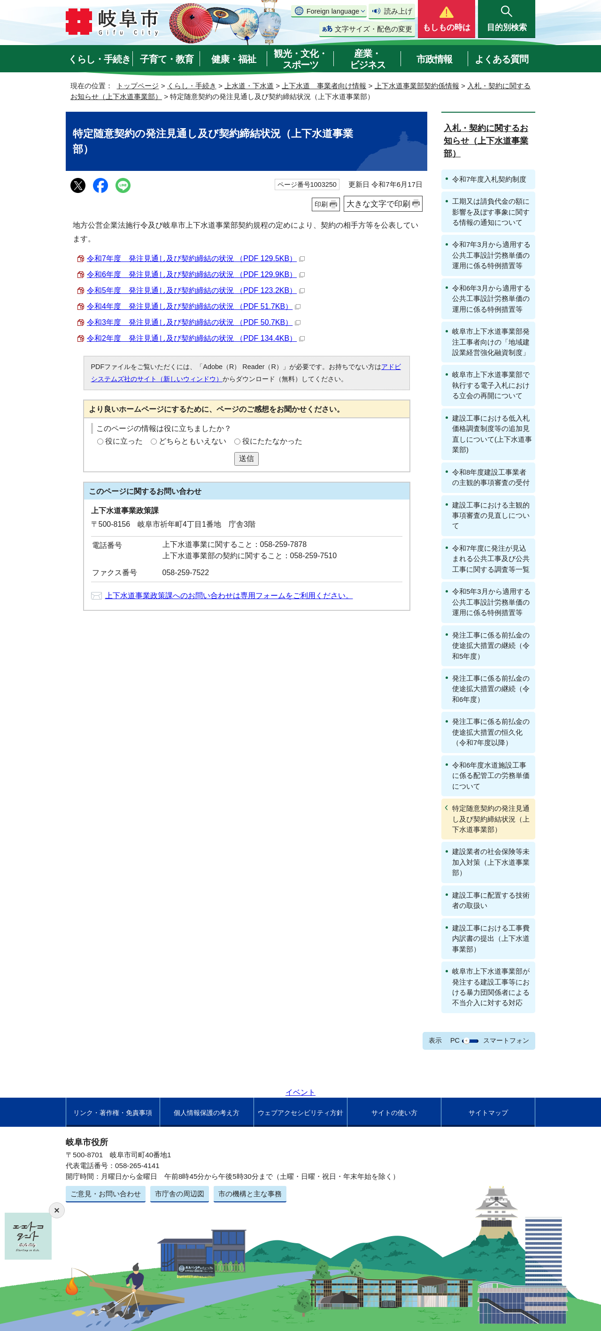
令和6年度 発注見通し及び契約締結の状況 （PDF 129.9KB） (196, 274)
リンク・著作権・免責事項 (112, 1112)
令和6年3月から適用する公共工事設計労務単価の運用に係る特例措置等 (491, 298)
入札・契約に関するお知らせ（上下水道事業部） (486, 140)
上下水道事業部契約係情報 (417, 86)
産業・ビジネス (367, 59)
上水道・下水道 (249, 86)
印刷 (321, 204)
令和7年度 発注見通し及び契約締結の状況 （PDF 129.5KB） (196, 258)
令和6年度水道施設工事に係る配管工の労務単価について (491, 775)
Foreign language (333, 11)
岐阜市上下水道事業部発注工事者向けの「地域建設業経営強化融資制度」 (491, 341)
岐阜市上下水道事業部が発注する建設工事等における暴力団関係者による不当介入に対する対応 (491, 987)
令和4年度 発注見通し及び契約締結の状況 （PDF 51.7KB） (193, 306)
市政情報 (434, 59)
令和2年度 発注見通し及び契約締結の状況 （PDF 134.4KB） (196, 338)
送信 (246, 458)
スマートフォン (506, 1040)
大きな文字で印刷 (378, 203)
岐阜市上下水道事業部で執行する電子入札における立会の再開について (491, 385)
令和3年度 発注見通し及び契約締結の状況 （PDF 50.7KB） (193, 322)
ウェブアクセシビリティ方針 (300, 1112)
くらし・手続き (99, 59)
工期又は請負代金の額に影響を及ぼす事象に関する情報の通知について (491, 211)
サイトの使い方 (394, 1112)
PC (455, 1040)
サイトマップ (488, 1112)
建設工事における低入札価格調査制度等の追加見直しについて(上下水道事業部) (492, 434)
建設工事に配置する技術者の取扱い (491, 900)
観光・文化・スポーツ (300, 59)
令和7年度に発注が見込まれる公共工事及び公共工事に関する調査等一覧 (491, 558)
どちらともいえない (192, 441)
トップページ (137, 86)
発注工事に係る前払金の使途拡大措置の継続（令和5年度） (491, 645)
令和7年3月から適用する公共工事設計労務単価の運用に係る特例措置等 (491, 254)
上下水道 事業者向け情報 (324, 86)
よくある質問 (501, 59)
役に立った (124, 441)
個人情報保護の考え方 (206, 1112)
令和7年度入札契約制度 (489, 179)
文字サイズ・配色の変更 (373, 29)
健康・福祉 (233, 59)
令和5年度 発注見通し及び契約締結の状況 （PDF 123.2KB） (196, 290)
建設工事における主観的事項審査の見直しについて (491, 515)
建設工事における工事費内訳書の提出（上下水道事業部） (491, 938)
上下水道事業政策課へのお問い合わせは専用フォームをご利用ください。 (229, 596)
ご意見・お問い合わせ (105, 1194)
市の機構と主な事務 (250, 1194)
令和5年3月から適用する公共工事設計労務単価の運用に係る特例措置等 (491, 601)
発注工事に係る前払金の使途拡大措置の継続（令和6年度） (491, 688)
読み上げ (398, 11)
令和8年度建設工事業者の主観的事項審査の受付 (491, 477)
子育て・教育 (166, 59)
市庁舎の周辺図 (179, 1194)
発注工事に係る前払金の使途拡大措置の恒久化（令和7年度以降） (491, 731)
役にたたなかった (272, 441)
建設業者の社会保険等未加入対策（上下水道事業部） (491, 862)
